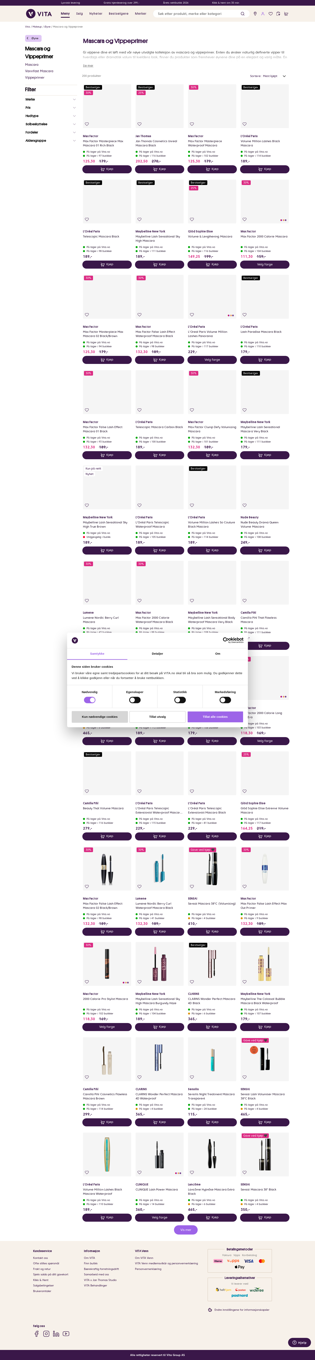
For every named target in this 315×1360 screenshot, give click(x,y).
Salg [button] (79, 13)
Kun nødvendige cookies (100, 716)
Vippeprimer (34, 77)
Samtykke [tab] (97, 653)
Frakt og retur (42, 1269)
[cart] (286, 14)
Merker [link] (140, 13)
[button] (242, 14)
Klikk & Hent (40, 1280)
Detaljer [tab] (157, 653)
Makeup (37, 26)
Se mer (88, 65)
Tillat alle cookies (215, 716)
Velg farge (265, 264)
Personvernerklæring (148, 1269)
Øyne (47, 26)
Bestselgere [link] (119, 13)
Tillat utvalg (157, 716)
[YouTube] (66, 1333)
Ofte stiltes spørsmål (46, 1263)
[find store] (255, 14)
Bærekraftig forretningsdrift (101, 1269)
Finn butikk (91, 1263)
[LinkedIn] (56, 1333)
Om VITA (89, 1257)
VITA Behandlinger (95, 1285)
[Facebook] (36, 1333)
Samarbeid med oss (96, 1274)
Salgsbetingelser (43, 1285)
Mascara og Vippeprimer (68, 26)
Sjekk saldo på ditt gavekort (50, 1274)
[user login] (263, 14)
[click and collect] (278, 14)
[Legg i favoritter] (87, 124)
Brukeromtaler (42, 1291)
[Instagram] (46, 1333)
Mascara (31, 65)
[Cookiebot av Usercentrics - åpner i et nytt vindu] (225, 640)
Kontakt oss (40, 1257)
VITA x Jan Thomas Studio (100, 1280)
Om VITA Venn (144, 1257)
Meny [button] (65, 13)
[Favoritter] (271, 14)
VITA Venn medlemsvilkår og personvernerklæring (166, 1263)
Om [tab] (217, 653)
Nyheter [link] (95, 13)
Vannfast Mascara (39, 71)
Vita (27, 26)
